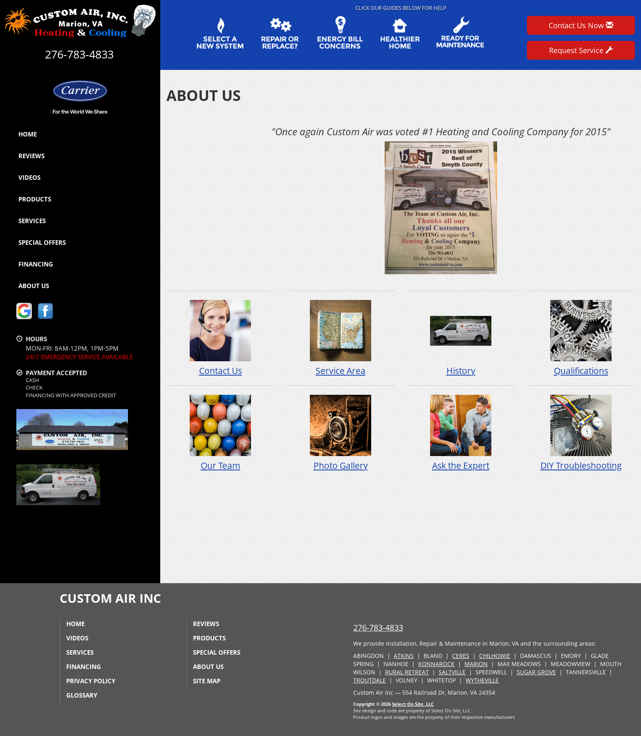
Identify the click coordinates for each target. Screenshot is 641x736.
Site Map (206, 681)
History (461, 337)
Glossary (81, 695)
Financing (35, 264)
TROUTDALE (369, 680)
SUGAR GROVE (536, 672)
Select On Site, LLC (413, 704)
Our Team (220, 432)
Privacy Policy (90, 681)
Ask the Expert (461, 432)
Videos (29, 177)
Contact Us (220, 337)
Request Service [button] (581, 50)
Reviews (31, 156)
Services (32, 221)
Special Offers (42, 242)
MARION (476, 664)
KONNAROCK (436, 664)
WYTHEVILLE (482, 680)
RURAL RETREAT (407, 672)
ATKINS (404, 656)
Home (27, 134)
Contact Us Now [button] (581, 25)
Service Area (340, 337)
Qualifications (581, 337)
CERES (460, 656)
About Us (33, 286)
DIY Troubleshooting (581, 432)
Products (34, 199)
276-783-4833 (378, 627)
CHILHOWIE (494, 656)
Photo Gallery (340, 432)
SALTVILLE (452, 672)
